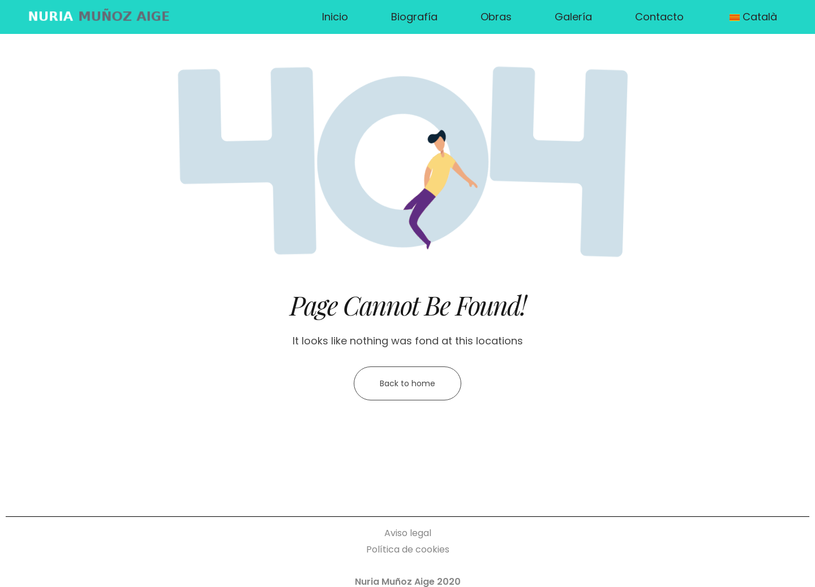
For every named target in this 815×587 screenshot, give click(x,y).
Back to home (407, 383)
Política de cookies (407, 549)
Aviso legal (407, 532)
